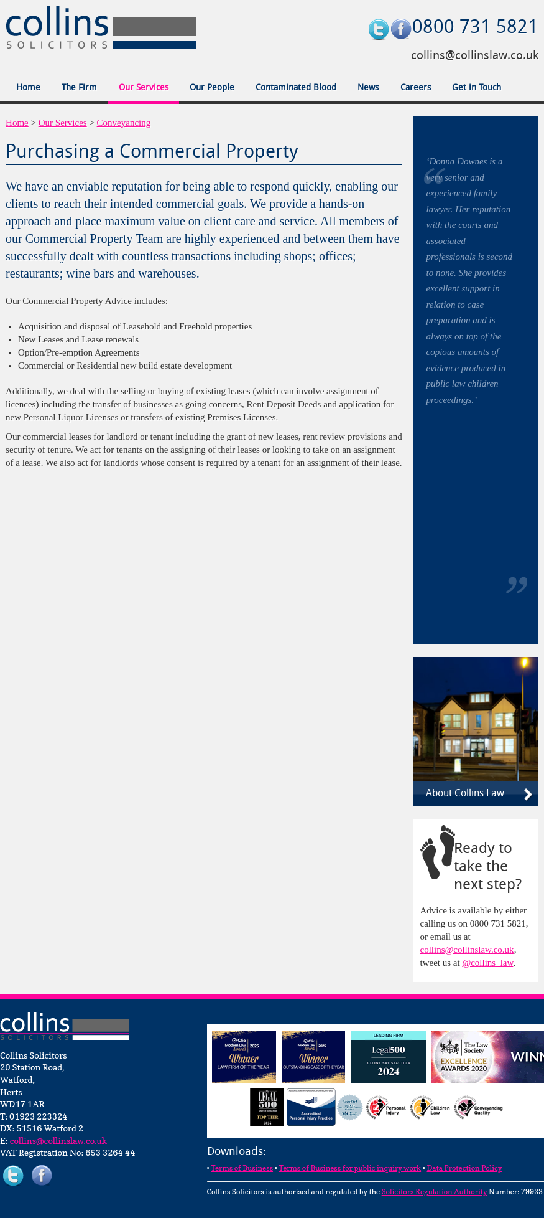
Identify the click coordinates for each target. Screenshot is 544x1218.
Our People (212, 88)
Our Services (143, 88)
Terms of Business (242, 1168)
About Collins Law (465, 794)
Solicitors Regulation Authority (434, 1191)
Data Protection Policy (464, 1168)
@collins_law (487, 963)
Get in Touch (476, 88)
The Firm (79, 88)
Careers (415, 88)
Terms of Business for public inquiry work (350, 1168)
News (368, 88)
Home (28, 88)
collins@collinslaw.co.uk (474, 56)
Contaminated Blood (296, 88)
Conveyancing (124, 123)
